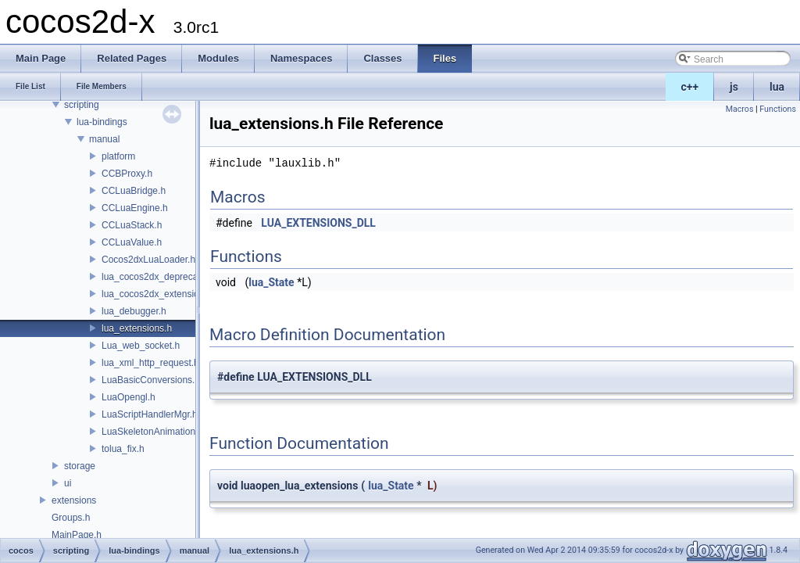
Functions (777, 109)
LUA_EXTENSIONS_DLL (318, 223)
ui (67, 483)
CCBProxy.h (127, 173)
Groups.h (71, 517)
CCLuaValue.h (132, 242)
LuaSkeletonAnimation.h (152, 431)
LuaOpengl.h (128, 397)
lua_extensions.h (137, 328)
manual (104, 139)
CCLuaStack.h (132, 225)
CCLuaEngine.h (135, 208)
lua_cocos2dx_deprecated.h (160, 276)
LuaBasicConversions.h (151, 380)
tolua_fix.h (123, 448)
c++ (690, 87)
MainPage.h (77, 534)
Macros (740, 109)
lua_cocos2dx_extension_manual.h (175, 294)
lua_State (271, 282)
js (734, 87)
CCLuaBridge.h (134, 190)
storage (79, 466)
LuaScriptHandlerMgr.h (150, 414)
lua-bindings (102, 122)
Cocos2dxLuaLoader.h (148, 259)
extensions (74, 500)
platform (118, 156)
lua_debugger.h (134, 311)
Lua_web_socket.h (141, 345)
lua (777, 87)
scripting (81, 104)
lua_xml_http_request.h (150, 362)
